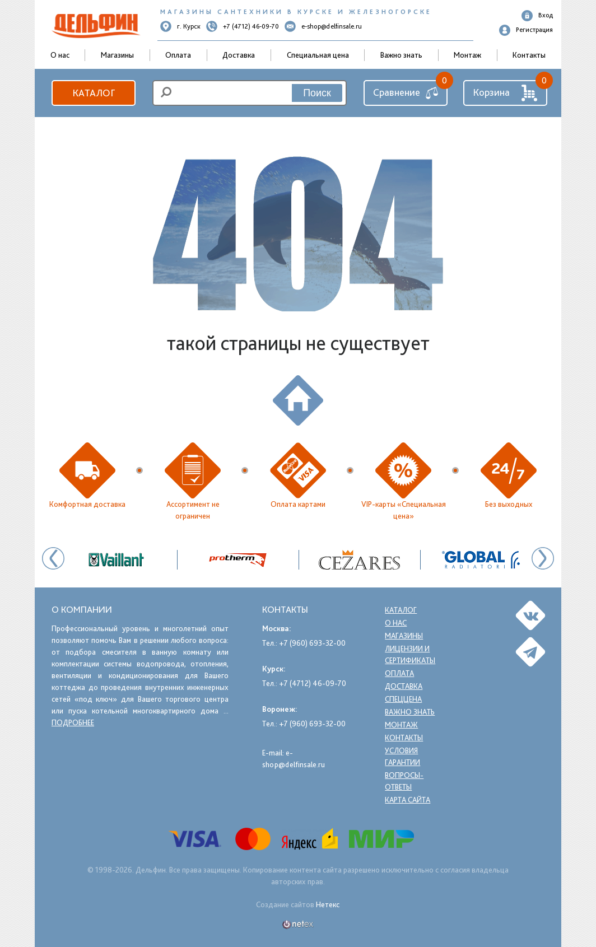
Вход (537, 15)
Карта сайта (409, 799)
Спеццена (403, 698)
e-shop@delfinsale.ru (323, 26)
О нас (396, 622)
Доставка (238, 54)
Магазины (117, 54)
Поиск (317, 93)
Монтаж (467, 54)
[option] (360, 560)
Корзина (505, 93)
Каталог (93, 93)
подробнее (73, 722)
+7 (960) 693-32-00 (312, 642)
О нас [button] (59, 54)
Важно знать (401, 54)
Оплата (178, 54)
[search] (249, 93)
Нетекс (327, 904)
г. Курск (180, 26)
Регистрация (526, 30)
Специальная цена (318, 54)
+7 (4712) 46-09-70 (242, 26)
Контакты (529, 54)
